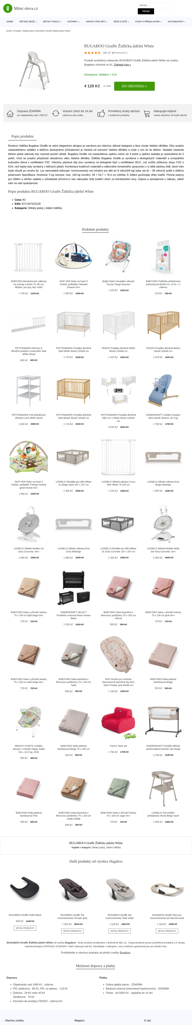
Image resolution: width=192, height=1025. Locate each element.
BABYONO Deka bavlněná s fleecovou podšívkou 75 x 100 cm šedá (73, 682)
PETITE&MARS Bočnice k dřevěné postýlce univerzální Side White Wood (28, 351)
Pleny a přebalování (147, 21)
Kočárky (72, 21)
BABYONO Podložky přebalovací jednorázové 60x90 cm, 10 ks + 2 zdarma (163, 284)
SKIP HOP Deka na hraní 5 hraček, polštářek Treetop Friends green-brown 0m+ (28, 484)
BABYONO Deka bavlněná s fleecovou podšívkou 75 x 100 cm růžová (118, 615)
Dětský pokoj (51, 21)
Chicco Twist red (118, 746)
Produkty (17, 31)
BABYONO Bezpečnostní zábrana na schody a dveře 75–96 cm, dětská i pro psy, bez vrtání (29, 284)
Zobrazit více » (122, 64)
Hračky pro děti (95, 21)
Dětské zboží (27, 21)
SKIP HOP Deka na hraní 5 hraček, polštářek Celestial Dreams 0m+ (73, 284)
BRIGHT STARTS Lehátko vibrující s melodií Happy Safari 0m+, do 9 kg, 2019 (29, 749)
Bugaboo (89, 64)
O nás (147, 1020)
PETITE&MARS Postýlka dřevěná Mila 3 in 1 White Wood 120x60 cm (118, 418)
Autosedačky (176, 21)
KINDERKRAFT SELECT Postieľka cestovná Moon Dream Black (73, 615)
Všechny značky (14, 1020)
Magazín (79, 1020)
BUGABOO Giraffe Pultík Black (25, 915)
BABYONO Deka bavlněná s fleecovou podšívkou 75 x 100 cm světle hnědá (73, 815)
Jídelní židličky (113, 847)
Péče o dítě (120, 21)
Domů (10, 21)
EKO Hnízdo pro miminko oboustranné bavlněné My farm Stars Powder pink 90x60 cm (118, 682)
